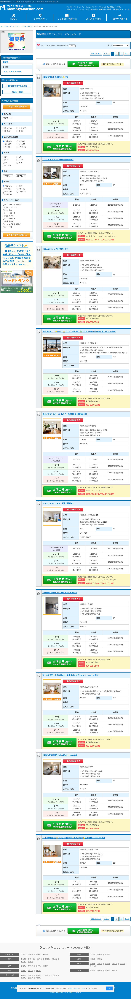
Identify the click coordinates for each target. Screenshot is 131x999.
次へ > (127, 54)
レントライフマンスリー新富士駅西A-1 (58, 503)
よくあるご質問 (93, 19)
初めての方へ (40, 19)
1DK (5, 160)
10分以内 (21, 147)
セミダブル (22, 128)
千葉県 (47, 959)
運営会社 (15, 988)
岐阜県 (38, 966)
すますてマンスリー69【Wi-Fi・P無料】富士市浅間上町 (64, 414)
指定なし (7, 141)
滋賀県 (122, 964)
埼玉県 (39, 959)
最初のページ (96, 54)
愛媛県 (99, 970)
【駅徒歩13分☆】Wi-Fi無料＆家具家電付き (59, 593)
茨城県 (54, 959)
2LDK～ (7, 165)
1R (5, 157)
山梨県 (92, 954)
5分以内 (21, 144)
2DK (19, 163)
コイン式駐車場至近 (12, 224)
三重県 (45, 966)
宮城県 (38, 954)
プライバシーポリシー (76, 988)
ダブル (6, 131)
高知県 (107, 970)
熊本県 (38, 975)
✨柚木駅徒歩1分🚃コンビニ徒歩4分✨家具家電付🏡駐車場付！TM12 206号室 (73, 838)
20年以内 (7, 194)
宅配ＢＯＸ (8, 216)
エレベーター (9, 219)
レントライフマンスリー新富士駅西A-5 (58, 160)
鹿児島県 (54, 975)
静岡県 (30, 26)
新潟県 (107, 954)
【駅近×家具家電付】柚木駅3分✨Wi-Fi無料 (59, 755)
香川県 (92, 970)
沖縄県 (38, 978)
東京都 (23, 959)
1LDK (20, 160)
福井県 (92, 959)
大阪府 (92, 964)
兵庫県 (99, 964)
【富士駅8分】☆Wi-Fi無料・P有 (55, 249)
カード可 (7, 227)
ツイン (20, 131)
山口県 (30, 971)
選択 (38, 77)
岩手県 (30, 954)
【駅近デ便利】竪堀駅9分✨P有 (55, 77)
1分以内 (21, 141)
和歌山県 (93, 966)
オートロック (9, 213)
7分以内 (7, 147)
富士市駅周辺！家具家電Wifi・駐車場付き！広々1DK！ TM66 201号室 (70, 675)
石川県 (99, 959)
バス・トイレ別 (10, 207)
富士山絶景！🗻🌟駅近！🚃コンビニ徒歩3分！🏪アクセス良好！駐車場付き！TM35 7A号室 (79, 332)
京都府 (107, 964)
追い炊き (7, 210)
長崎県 (23, 978)
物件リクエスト (120, 19)
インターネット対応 (12, 205)
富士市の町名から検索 (13, 71)
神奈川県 (31, 959)
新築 (19, 186)
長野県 (99, 954)
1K (19, 157)
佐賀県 (30, 978)
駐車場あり (8, 221)
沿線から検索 (17, 92)
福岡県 (23, 975)
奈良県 (114, 964)
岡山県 (38, 971)
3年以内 (7, 189)
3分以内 (7, 144)
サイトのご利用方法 (67, 19)
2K (5, 163)
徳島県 (114, 970)
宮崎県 (30, 975)
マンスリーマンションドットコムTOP (13, 26)
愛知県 (23, 966)
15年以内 (21, 192)
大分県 (45, 975)
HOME (13, 19)
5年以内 (21, 189)
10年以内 (7, 192)
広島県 (23, 971)
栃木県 (23, 962)
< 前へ (106, 54)
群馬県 (30, 962)
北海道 (23, 954)
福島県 (45, 954)
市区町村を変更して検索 (17, 86)
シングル (7, 128)
